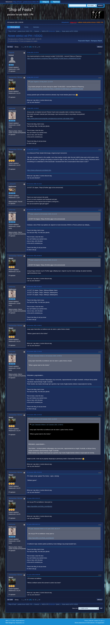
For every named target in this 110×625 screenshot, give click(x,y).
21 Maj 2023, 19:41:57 (33, 149)
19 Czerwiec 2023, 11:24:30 (34, 351)
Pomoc (86, 620)
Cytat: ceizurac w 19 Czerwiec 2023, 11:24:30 (43, 419)
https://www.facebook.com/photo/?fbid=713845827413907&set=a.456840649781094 (54, 58)
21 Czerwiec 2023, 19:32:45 (34, 472)
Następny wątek (96, 41)
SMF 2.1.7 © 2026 (10, 620)
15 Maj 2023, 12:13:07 (33, 77)
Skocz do (75, 608)
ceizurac (12, 108)
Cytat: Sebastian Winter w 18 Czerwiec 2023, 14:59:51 (46, 356)
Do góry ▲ (101, 620)
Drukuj (99, 47)
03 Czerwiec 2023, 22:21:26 (34, 209)
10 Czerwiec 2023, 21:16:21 (34, 286)
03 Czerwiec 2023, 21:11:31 (34, 183)
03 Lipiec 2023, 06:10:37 (33, 498)
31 (33, 47)
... (23, 47)
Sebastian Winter (15, 77)
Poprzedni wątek (84, 41)
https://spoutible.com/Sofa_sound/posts (39, 506)
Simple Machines (20, 620)
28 (25, 47)
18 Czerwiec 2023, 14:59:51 (34, 325)
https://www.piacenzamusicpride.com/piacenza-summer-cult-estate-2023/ (50, 118)
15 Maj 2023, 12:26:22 (33, 108)
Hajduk (11, 53)
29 (27, 47)
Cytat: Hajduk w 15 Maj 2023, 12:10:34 (41, 81)
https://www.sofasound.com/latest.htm (39, 170)
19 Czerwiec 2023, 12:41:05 (34, 414)
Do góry (10, 599)
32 (35, 47)
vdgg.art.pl (73, 22)
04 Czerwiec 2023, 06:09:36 (34, 255)
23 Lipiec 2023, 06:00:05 (33, 574)
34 (39, 47)
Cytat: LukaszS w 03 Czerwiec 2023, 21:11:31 (43, 214)
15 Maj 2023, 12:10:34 (33, 52)
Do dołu (10, 47)
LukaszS (12, 184)
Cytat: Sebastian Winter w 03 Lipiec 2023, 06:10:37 (45, 528)
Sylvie (57, 31)
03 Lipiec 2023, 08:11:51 (33, 524)
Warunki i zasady (93, 620)
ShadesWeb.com (20, 622)
